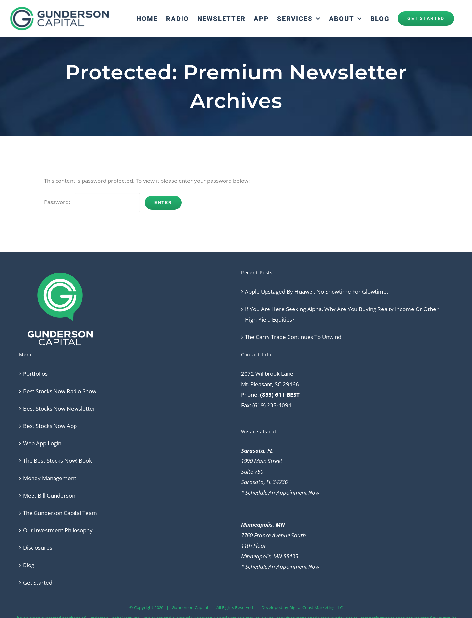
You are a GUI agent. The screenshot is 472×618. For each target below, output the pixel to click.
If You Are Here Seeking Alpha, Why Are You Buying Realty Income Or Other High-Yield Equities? (342, 314)
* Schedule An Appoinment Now (280, 492)
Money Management (49, 478)
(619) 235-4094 (271, 405)
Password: (92, 202)
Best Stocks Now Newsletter (59, 408)
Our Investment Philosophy (58, 530)
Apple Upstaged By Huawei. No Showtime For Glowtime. (316, 291)
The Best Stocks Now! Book (57, 460)
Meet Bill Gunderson (49, 495)
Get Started (37, 582)
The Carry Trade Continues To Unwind (293, 337)
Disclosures (37, 547)
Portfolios (35, 373)
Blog (28, 565)
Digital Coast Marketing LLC (316, 607)
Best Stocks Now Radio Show (59, 391)
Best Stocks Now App (50, 426)
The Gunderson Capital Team (60, 513)
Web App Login (42, 443)
